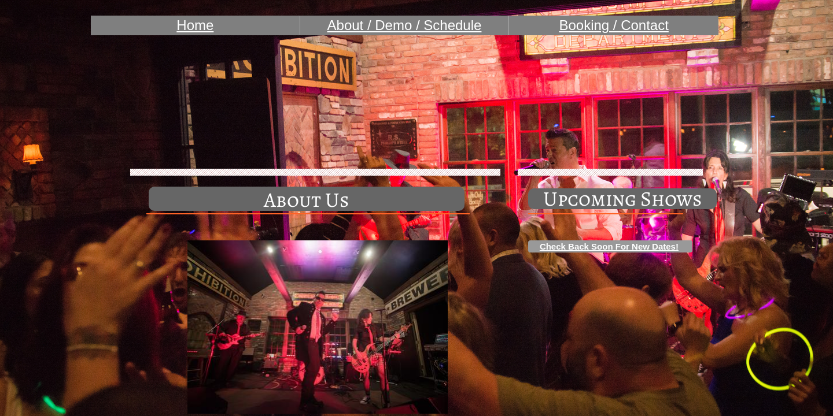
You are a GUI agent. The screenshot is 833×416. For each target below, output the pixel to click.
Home (194, 25)
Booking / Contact (613, 25)
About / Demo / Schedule (404, 25)
